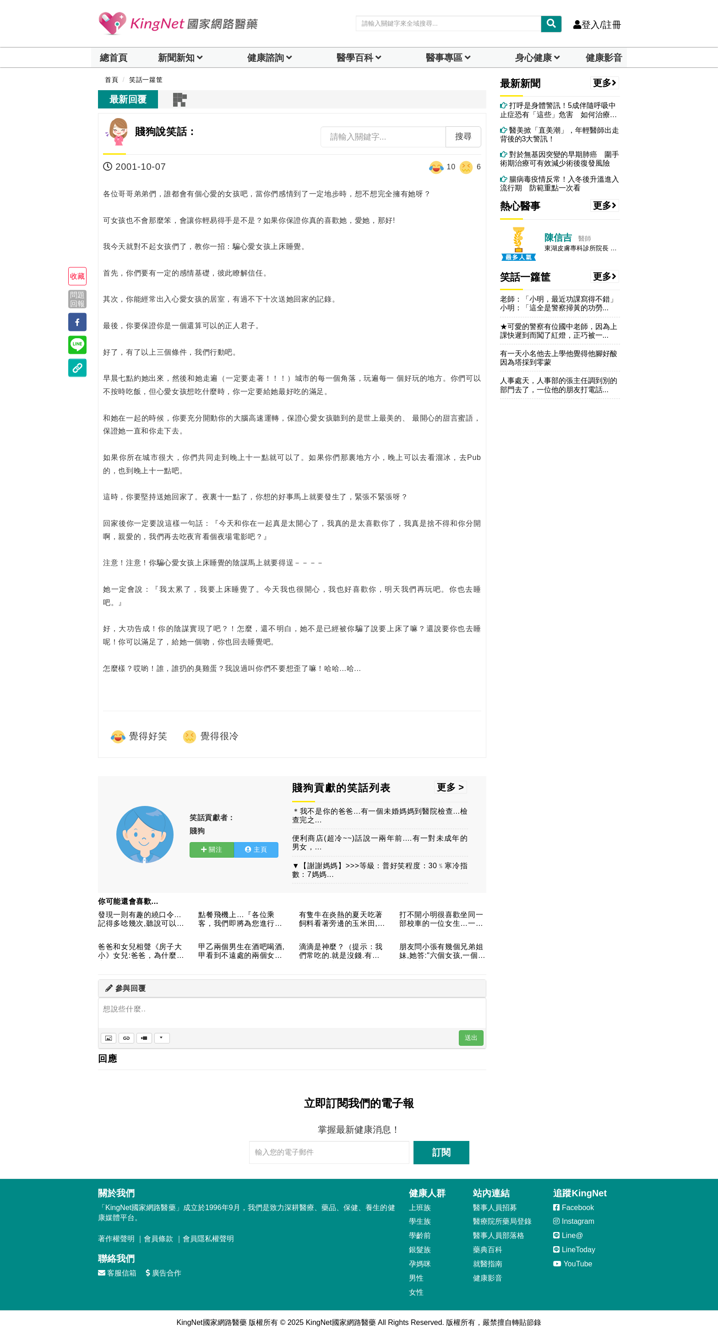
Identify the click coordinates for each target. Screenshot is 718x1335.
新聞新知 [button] (176, 58)
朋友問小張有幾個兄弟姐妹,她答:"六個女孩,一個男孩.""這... (442, 952)
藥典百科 (487, 1250)
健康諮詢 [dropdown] (265, 58)
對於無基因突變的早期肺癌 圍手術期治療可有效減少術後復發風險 (559, 159)
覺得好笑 (139, 737)
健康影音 (604, 58)
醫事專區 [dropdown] (444, 58)
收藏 (77, 276)
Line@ (568, 1235)
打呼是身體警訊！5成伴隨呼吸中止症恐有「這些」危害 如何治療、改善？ (558, 110)
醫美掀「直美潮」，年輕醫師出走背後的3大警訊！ (559, 134)
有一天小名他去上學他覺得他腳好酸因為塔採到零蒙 (558, 358)
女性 (416, 1292)
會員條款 (158, 1239)
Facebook (573, 1207)
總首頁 (113, 58)
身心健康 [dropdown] (533, 58)
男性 (416, 1278)
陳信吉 (558, 237)
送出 (471, 1037)
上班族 (420, 1207)
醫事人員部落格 (498, 1235)
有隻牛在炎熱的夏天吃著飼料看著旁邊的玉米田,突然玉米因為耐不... (342, 920)
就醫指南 (487, 1264)
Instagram (573, 1221)
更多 (605, 83)
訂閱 (441, 1152)
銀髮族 (420, 1250)
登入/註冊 (597, 25)
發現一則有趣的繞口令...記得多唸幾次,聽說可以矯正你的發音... (141, 920)
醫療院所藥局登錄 (502, 1221)
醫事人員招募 (495, 1207)
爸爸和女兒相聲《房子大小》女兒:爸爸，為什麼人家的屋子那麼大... (141, 952)
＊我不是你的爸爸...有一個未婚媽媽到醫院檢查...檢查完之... (380, 815)
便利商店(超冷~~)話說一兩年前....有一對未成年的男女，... (380, 842)
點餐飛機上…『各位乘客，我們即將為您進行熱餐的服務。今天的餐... (240, 920)
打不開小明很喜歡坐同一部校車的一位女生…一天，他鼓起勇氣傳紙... (441, 920)
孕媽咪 (420, 1264)
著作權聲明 (116, 1239)
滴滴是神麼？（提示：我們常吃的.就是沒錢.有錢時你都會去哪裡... (341, 952)
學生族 (420, 1221)
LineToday (574, 1250)
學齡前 (420, 1235)
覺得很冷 (210, 737)
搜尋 (463, 136)
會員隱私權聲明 (208, 1239)
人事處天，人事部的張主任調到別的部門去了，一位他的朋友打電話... (558, 385)
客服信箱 (117, 1273)
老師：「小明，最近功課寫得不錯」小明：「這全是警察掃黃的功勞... (558, 303)
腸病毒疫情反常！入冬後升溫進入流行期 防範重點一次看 (559, 183)
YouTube (572, 1264)
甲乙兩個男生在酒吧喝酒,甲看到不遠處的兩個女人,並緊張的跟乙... (241, 952)
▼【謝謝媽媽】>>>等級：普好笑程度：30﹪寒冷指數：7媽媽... (380, 870)
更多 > (450, 787)
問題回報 (77, 299)
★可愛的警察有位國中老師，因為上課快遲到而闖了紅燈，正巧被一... (558, 331)
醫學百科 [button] (355, 58)
